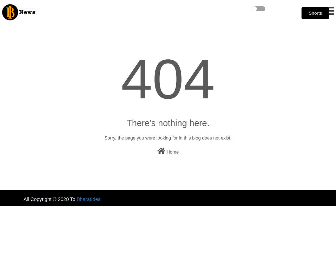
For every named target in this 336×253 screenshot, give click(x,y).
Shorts (315, 13)
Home (168, 151)
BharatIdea (89, 199)
